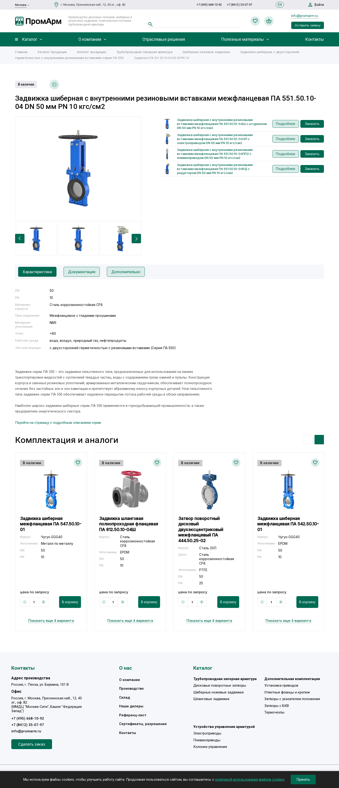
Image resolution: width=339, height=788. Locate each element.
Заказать (312, 124)
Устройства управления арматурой (224, 727)
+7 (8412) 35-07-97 (239, 4)
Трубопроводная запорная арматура (144, 52)
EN (280, 5)
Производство (131, 688)
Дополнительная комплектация (292, 679)
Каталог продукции (52, 52)
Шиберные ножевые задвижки (206, 52)
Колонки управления (210, 747)
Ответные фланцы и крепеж (287, 692)
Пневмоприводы (206, 740)
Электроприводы (207, 733)
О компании (89, 39)
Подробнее (285, 124)
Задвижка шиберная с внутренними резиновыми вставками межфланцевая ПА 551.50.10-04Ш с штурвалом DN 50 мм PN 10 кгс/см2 (222, 124)
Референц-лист (132, 715)
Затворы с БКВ (276, 706)
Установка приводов (281, 685)
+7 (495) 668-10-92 (209, 4)
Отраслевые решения (163, 39)
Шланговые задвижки (211, 699)
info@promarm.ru (304, 16)
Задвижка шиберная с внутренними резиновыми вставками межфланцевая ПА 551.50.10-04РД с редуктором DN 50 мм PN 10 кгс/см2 (215, 169)
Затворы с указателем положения (292, 699)
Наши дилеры (131, 706)
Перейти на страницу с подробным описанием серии (58, 423)
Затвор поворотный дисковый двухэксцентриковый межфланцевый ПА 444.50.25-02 (200, 529)
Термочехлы (274, 712)
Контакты (314, 39)
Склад (124, 697)
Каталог (29, 39)
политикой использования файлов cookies (249, 779)
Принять (303, 779)
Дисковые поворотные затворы (219, 685)
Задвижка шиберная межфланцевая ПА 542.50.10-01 (288, 524)
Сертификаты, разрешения (143, 724)
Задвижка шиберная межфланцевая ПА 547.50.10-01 (50, 524)
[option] (78, 168)
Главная (21, 52)
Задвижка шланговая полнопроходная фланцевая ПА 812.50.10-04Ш (128, 524)
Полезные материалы (242, 39)
